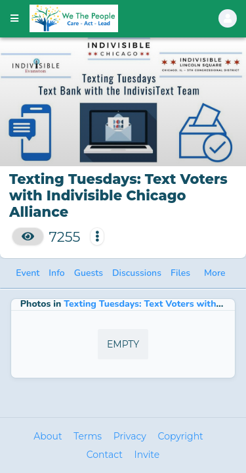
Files (180, 273)
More (215, 273)
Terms (87, 436)
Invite (147, 455)
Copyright (180, 436)
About (47, 436)
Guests (88, 273)
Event (27, 273)
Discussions (136, 273)
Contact (105, 455)
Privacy (129, 436)
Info (56, 273)
